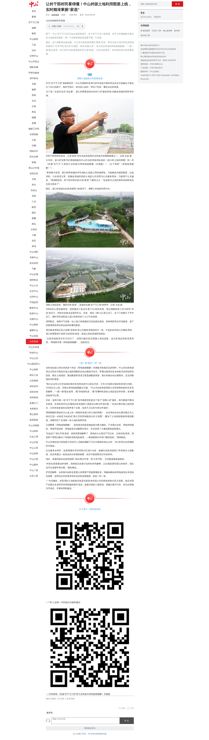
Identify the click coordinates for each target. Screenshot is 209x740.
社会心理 (34, 437)
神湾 (34, 246)
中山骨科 (34, 431)
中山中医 (34, 442)
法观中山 (34, 319)
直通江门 (34, 403)
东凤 (34, 196)
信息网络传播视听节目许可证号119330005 (158, 49)
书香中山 (34, 257)
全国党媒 (34, 134)
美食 (34, 95)
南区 (34, 213)
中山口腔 (34, 459)
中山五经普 (34, 347)
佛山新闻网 (167, 31)
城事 (34, 28)
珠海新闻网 (145, 31)
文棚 (34, 145)
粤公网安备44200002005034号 (153, 56)
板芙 (34, 207)
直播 (34, 123)
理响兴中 (34, 151)
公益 (34, 140)
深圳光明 (34, 392)
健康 (34, 89)
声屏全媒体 (34, 73)
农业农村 (34, 263)
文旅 (34, 106)
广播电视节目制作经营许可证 (152, 53)
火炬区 (34, 229)
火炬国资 (34, 381)
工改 (34, 45)
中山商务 (34, 325)
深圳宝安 (34, 173)
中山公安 (34, 358)
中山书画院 (34, 425)
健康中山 (34, 330)
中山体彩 (34, 369)
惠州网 (177, 31)
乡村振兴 (34, 409)
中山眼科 (34, 465)
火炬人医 (34, 476)
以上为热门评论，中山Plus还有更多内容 (89, 734)
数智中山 (34, 308)
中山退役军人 (33, 364)
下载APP (157, 17)
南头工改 (34, 375)
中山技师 (34, 453)
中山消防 (34, 252)
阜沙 (34, 185)
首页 (34, 11)
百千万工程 (34, 22)
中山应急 (34, 336)
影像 (34, 162)
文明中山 (34, 56)
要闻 (34, 17)
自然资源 (34, 341)
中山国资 (34, 39)
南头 (34, 224)
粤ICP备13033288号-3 (149, 45)
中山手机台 (34, 61)
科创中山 (34, 353)
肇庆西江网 (145, 35)
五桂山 (34, 190)
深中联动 (34, 78)
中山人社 (34, 285)
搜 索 (177, 4)
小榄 (34, 235)
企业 (34, 101)
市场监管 (34, 302)
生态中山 (34, 291)
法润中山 (34, 297)
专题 (34, 84)
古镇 (34, 179)
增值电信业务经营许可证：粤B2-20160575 (158, 60)
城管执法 (34, 280)
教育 (34, 33)
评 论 (126, 721)
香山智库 (34, 414)
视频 (34, 117)
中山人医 (34, 448)
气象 (34, 269)
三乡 (34, 201)
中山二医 (34, 470)
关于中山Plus (146, 17)
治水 (34, 50)
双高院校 (34, 420)
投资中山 (34, 313)
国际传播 (34, 67)
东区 (34, 241)
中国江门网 (156, 31)
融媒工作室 (34, 129)
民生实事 (34, 157)
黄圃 (34, 218)
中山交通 (34, 274)
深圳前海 (34, 397)
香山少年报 (34, 168)
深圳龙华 (34, 386)
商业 (34, 112)
